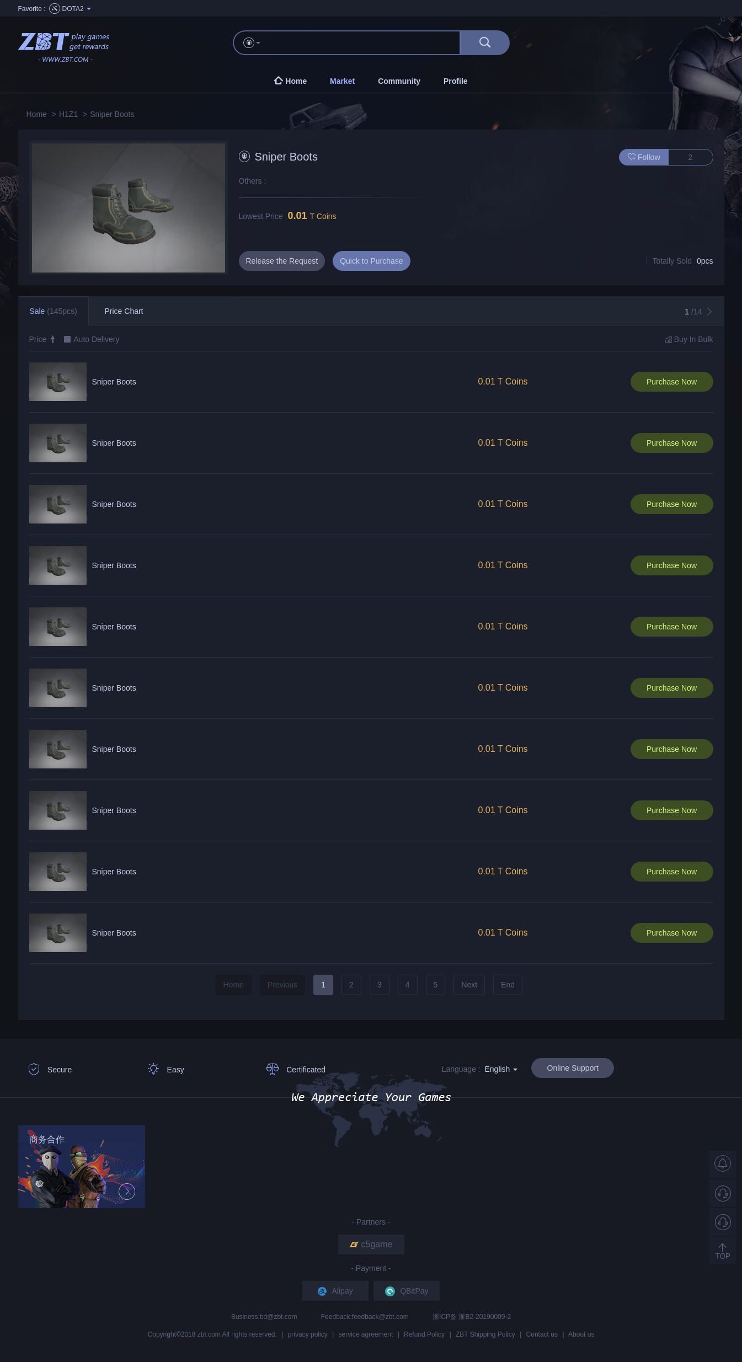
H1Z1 (68, 114)
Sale (53, 311)
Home (36, 114)
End (508, 984)
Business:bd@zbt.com (265, 1317)
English (500, 1069)
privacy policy (308, 1334)
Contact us (542, 1334)
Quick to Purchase (371, 261)
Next (469, 984)
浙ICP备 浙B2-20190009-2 (472, 1317)
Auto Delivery (96, 339)
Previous (282, 984)
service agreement (366, 1334)
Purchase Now (672, 381)
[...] (365, 42)
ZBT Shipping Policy (485, 1334)
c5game (371, 1244)
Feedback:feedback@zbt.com (365, 1317)
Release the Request (282, 261)
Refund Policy (424, 1334)
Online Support (573, 1068)
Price (43, 339)
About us (581, 1334)
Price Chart (123, 311)
